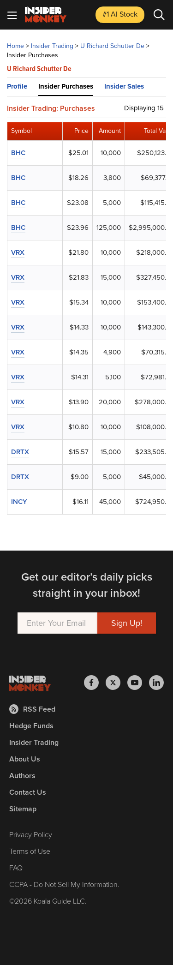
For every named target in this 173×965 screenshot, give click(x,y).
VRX (17, 252)
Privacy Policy (30, 834)
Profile (17, 86)
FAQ (16, 868)
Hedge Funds (31, 725)
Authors (22, 775)
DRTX (20, 452)
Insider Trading (52, 46)
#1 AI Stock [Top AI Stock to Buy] (119, 14)
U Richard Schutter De (112, 46)
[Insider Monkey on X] (116, 682)
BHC (18, 153)
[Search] (159, 14)
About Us (24, 759)
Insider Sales (124, 86)
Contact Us (27, 792)
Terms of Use (29, 851)
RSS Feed (32, 709)
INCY (19, 502)
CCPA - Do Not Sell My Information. (64, 884)
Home (15, 46)
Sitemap (22, 808)
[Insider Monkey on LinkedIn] (156, 682)
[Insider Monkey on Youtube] (138, 682)
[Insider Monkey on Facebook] (95, 682)
